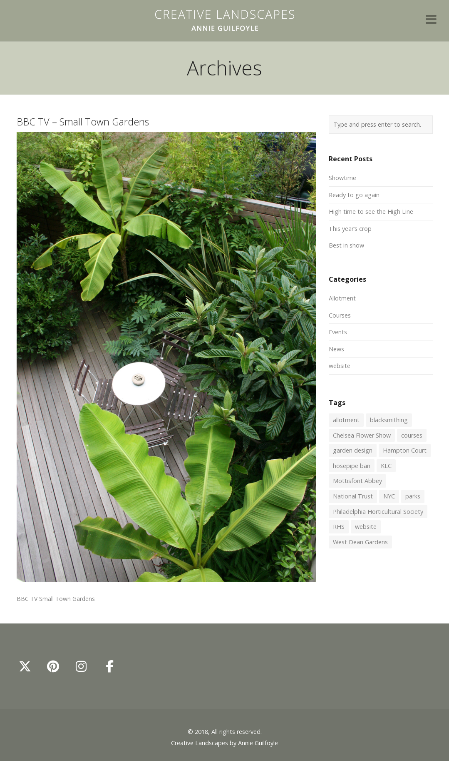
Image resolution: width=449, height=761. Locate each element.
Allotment (342, 298)
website (339, 366)
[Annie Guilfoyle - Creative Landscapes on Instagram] (81, 666)
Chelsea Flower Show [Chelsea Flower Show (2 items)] (362, 435)
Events (338, 332)
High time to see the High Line (371, 211)
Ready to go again (354, 195)
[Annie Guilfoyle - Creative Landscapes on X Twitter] (24, 666)
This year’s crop (350, 229)
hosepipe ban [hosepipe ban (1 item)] (351, 466)
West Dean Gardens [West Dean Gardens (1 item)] (360, 542)
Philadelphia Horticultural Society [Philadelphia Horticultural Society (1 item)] (378, 512)
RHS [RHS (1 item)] (339, 527)
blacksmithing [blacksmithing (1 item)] (389, 420)
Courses (340, 315)
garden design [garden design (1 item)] (352, 450)
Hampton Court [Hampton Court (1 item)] (405, 450)
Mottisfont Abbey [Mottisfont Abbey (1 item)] (357, 481)
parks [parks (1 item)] (412, 496)
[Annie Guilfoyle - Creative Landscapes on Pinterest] (53, 666)
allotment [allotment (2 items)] (346, 420)
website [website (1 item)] (366, 527)
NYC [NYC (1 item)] (389, 496)
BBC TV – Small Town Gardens (83, 121)
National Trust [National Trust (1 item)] (353, 496)
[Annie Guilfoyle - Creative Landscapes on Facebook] (109, 666)
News (336, 349)
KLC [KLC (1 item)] (386, 466)
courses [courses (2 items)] (411, 435)
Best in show (346, 245)
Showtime (342, 178)
